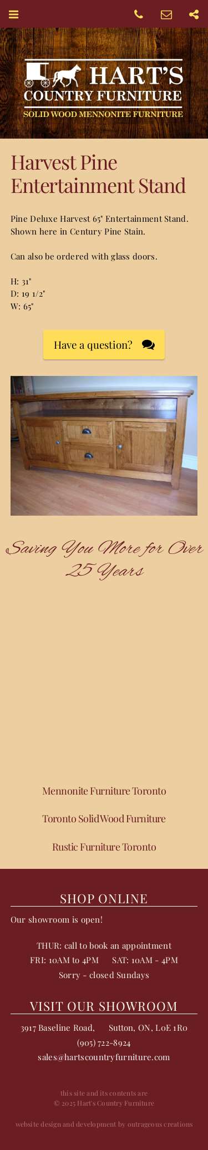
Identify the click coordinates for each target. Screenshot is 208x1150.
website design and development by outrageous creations (104, 1124)
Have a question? (93, 345)
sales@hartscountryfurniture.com (104, 1056)
